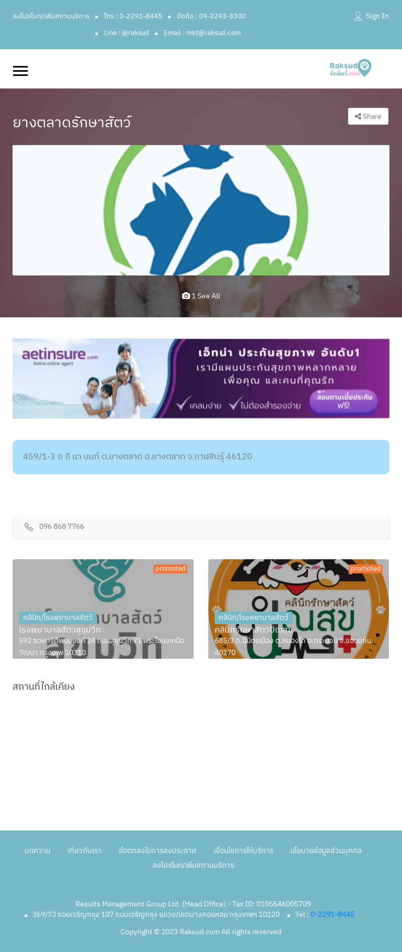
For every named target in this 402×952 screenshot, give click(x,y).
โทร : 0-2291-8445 (133, 16)
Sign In (377, 16)
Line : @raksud (126, 33)
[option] (201, 210)
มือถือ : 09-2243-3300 (211, 16)
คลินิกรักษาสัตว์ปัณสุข (254, 630)
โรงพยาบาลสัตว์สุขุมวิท (60, 630)
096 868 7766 (61, 527)
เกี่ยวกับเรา (85, 851)
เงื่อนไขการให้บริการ (243, 851)
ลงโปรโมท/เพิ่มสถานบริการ (51, 16)
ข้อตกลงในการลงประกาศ (157, 851)
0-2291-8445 (332, 915)
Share (368, 116)
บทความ (37, 851)
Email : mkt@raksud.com (202, 33)
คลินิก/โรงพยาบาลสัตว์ (58, 618)
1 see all (201, 296)
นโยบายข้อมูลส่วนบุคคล (326, 851)
